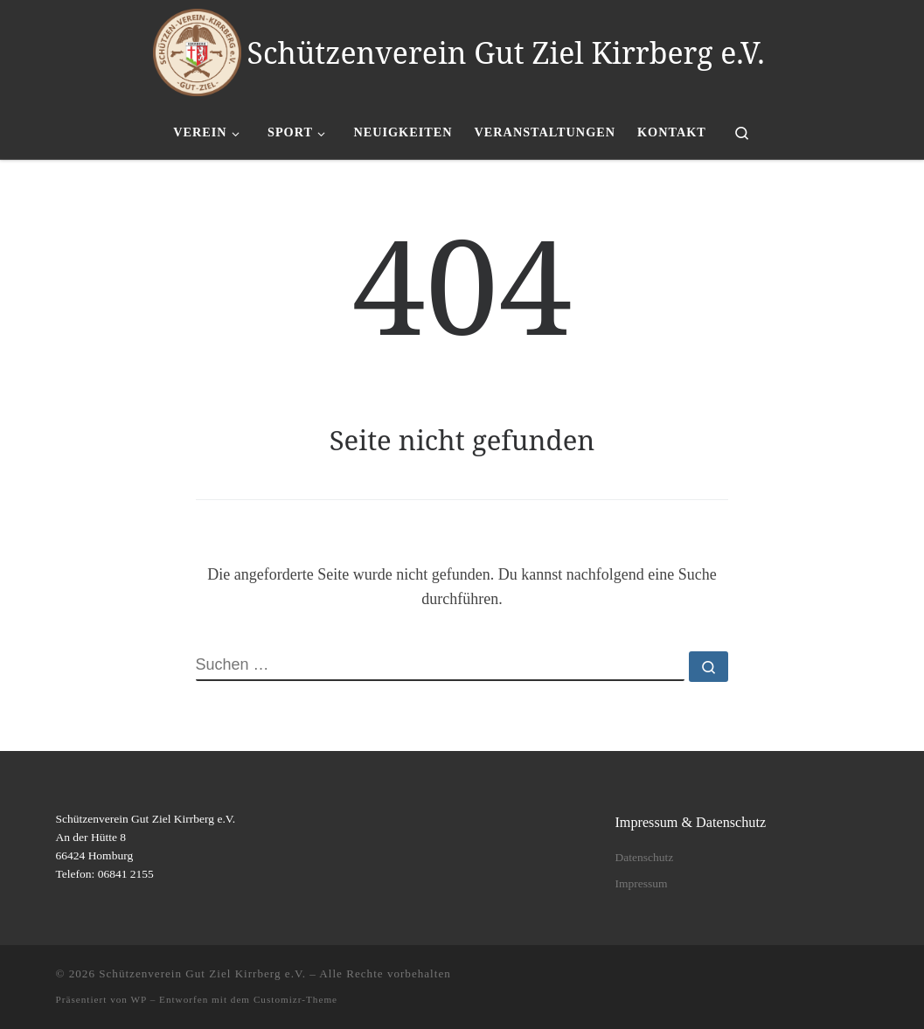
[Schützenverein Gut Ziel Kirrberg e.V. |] (196, 49)
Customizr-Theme (295, 999)
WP (139, 999)
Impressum (641, 883)
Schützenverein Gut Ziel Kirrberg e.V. (202, 973)
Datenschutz (644, 857)
